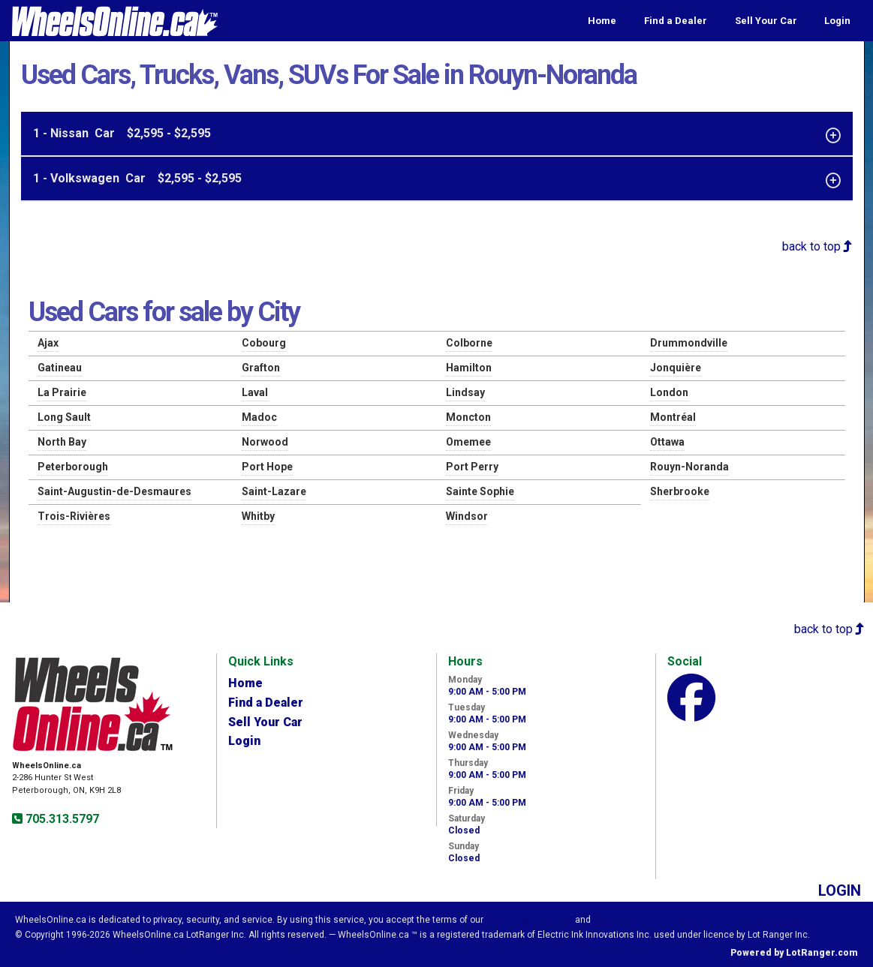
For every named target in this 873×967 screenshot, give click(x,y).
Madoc (259, 417)
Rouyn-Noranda (689, 467)
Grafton (261, 368)
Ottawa (667, 442)
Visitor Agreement (529, 919)
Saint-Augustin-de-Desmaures (114, 491)
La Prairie (62, 392)
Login (837, 20)
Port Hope (267, 467)
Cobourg (264, 343)
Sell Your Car (766, 20)
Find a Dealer (675, 20)
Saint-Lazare (274, 491)
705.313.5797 (61, 819)
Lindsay (465, 392)
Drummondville (688, 343)
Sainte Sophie (480, 491)
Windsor (467, 516)
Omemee (468, 442)
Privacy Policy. (626, 919)
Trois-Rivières (74, 516)
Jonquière (675, 368)
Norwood (265, 442)
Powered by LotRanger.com (794, 952)
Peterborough (73, 467)
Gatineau (60, 368)
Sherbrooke (679, 491)
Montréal (673, 417)
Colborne (469, 343)
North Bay (62, 442)
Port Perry (472, 467)
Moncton (468, 417)
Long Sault (64, 417)
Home (602, 20)
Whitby (258, 516)
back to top (817, 246)
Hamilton (469, 368)
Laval (255, 392)
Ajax (48, 343)
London (669, 392)
